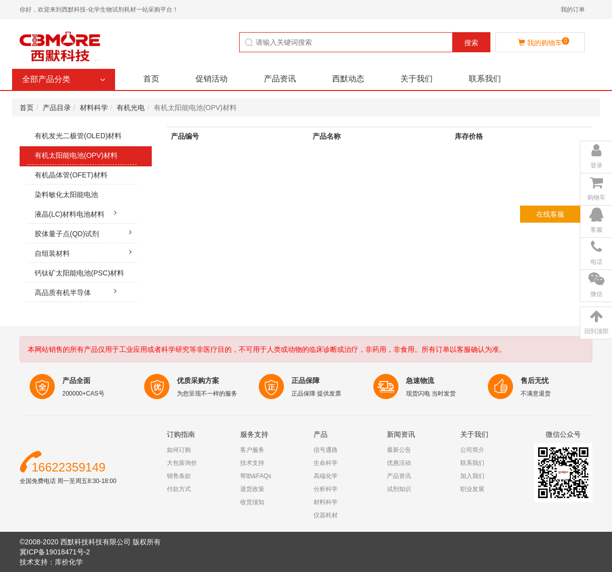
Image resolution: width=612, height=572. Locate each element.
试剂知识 (399, 489)
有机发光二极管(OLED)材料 (86, 138)
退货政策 (252, 489)
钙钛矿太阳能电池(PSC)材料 (86, 275)
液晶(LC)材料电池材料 (78, 212)
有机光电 (131, 108)
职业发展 (472, 489)
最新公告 (399, 449)
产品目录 (57, 108)
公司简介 (472, 449)
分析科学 (326, 489)
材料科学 (94, 108)
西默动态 (348, 78)
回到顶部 (596, 331)
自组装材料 (86, 251)
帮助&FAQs (255, 476)
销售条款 (179, 476)
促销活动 (211, 78)
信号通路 (326, 449)
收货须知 (252, 502)
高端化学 (326, 476)
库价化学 (69, 562)
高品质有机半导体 (78, 291)
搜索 (471, 43)
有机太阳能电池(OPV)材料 (86, 158)
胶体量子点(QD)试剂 (86, 232)
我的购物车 (543, 42)
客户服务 (252, 449)
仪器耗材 (326, 515)
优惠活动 (399, 462)
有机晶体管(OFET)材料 (86, 177)
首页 (151, 78)
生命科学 (326, 462)
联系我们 (485, 78)
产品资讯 (280, 78)
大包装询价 (182, 462)
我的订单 (573, 9)
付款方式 (179, 489)
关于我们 (416, 78)
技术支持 (252, 462)
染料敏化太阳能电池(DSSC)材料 (82, 204)
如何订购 (179, 449)
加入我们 (472, 476)
